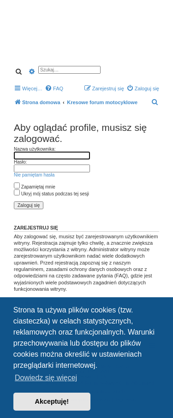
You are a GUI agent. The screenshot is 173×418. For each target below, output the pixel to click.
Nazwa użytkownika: (35, 149)
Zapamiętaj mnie (34, 186)
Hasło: (20, 162)
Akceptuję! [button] (52, 401)
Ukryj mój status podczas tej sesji (51, 193)
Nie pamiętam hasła (34, 174)
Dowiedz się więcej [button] (46, 378)
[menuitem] (54, 88)
